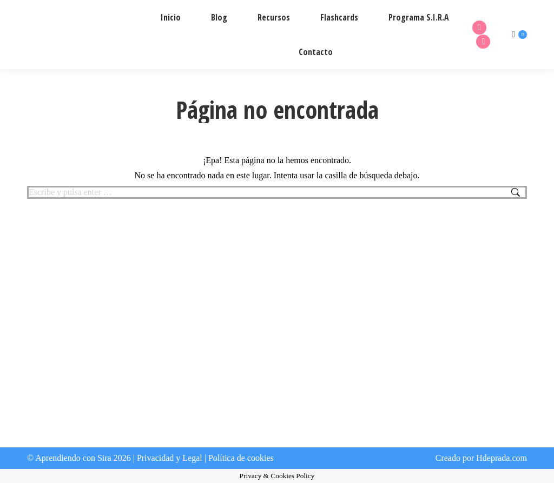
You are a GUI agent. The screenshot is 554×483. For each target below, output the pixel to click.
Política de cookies (241, 457)
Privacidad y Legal (169, 457)
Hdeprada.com (501, 457)
